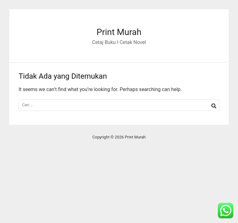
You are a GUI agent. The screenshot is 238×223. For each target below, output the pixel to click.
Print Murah (118, 32)
